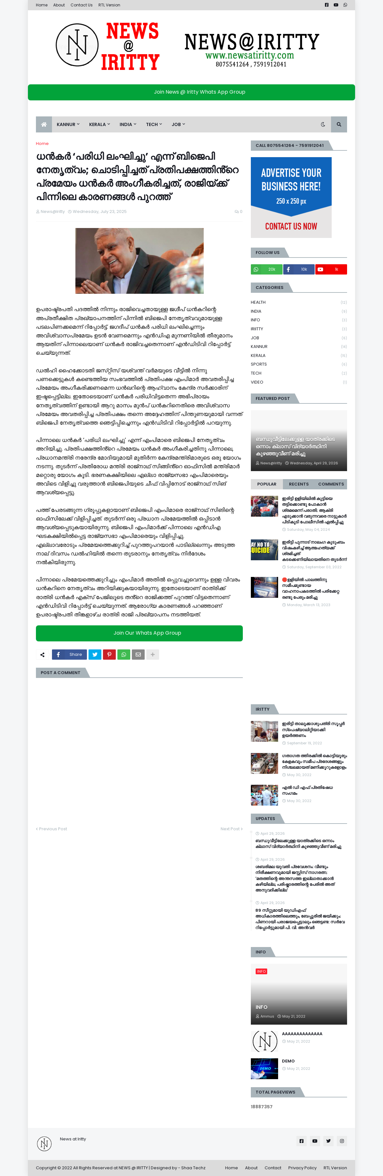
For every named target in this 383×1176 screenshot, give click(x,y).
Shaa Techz (193, 1168)
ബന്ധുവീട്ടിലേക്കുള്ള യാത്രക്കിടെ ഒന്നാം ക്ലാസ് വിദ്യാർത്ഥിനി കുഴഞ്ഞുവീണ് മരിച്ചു (295, 446)
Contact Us (82, 5)
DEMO (288, 1061)
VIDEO (299, 382)
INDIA (299, 311)
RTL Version (109, 5)
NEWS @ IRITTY (133, 1168)
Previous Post (53, 829)
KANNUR (299, 346)
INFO (299, 320)
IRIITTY (299, 329)
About (59, 5)
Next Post (230, 829)
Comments (331, 484)
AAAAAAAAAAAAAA (302, 1034)
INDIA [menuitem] (126, 124)
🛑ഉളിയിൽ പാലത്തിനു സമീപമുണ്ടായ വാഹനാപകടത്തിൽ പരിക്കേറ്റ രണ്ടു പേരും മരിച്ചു (310, 588)
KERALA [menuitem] (97, 124)
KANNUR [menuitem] (66, 124)
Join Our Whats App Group (141, 633)
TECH (299, 373)
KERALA (299, 355)
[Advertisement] (299, 656)
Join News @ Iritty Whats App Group (193, 92)
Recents (299, 484)
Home (41, 5)
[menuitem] (44, 124)
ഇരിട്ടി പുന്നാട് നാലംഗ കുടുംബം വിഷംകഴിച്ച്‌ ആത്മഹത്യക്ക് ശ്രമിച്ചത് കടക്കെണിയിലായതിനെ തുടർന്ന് (314, 551)
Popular (267, 484)
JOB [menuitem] (176, 124)
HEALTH (299, 302)
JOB (299, 338)
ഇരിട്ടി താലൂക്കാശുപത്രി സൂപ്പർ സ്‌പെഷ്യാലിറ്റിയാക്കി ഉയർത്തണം (313, 729)
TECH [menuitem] (152, 124)
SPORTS (299, 364)
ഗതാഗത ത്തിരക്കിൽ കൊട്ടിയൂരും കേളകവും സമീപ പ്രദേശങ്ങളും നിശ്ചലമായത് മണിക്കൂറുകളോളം (314, 761)
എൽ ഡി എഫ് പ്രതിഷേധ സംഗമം (307, 790)
